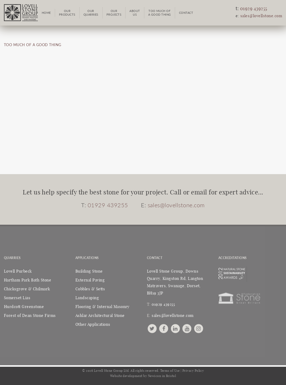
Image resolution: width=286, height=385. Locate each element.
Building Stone (89, 270)
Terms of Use (170, 369)
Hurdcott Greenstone (24, 306)
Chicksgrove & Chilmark (27, 288)
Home (46, 12)
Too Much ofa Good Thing (159, 12)
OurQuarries (91, 12)
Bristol (171, 374)
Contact (186, 12)
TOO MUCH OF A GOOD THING (32, 44)
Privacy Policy (193, 369)
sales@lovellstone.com (261, 16)
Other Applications (92, 323)
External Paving (90, 279)
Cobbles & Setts (90, 288)
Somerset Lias (17, 297)
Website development (126, 374)
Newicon (154, 374)
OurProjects (114, 12)
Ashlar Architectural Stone (99, 314)
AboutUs (134, 12)
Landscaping (87, 297)
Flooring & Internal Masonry (102, 306)
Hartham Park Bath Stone (27, 279)
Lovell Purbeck (18, 270)
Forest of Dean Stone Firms (30, 314)
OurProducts (67, 12)
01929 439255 (253, 9)
